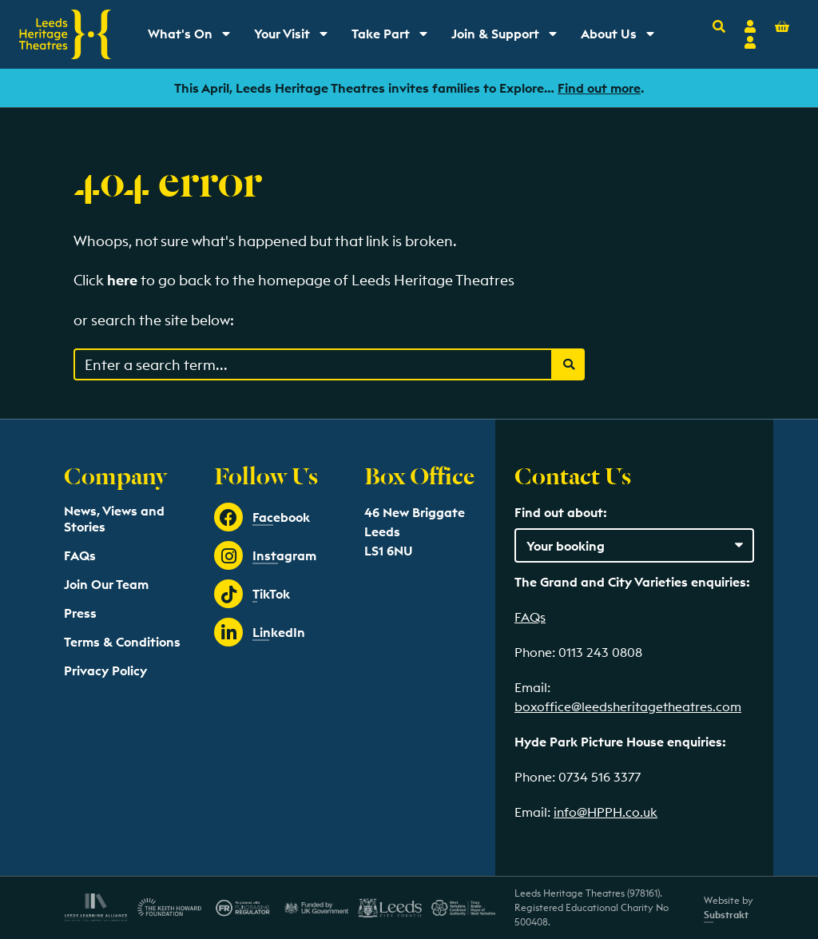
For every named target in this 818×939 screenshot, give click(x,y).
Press (80, 613)
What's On (194, 38)
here (122, 280)
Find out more (599, 88)
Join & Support (508, 38)
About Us (623, 38)
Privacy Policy (105, 670)
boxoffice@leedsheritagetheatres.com (627, 706)
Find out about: (560, 512)
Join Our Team (106, 584)
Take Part (395, 38)
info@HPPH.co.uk (605, 812)
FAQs (80, 555)
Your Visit (296, 38)
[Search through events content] (313, 364)
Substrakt (726, 915)
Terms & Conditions (122, 642)
